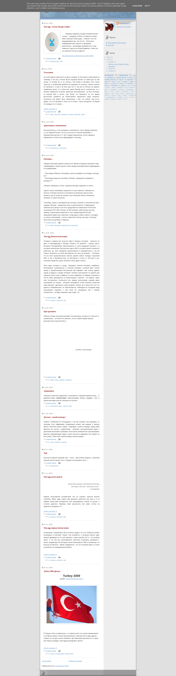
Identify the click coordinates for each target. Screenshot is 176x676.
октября (111, 71)
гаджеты (53, 300)
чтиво (70, 406)
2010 (108, 57)
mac (113, 81)
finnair (83, 114)
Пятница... (48, 159)
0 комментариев (50, 58)
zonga (106, 89)
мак (117, 93)
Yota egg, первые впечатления (56, 528)
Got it (147, 6)
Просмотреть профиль (124, 26)
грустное (113, 83)
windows (132, 87)
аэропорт (57, 114)
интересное (125, 91)
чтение (65, 406)
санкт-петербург (111, 97)
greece (113, 87)
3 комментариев (50, 557)
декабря (111, 62)
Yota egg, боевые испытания (55, 236)
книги (60, 406)
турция (67, 653)
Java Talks (111, 45)
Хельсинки (48, 72)
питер (118, 95)
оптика (113, 95)
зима (117, 91)
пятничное (62, 148)
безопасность (54, 61)
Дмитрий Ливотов (124, 23)
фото (71, 653)
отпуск (52, 653)
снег (126, 97)
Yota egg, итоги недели (53, 477)
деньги (122, 83)
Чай (45, 453)
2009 (108, 59)
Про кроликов (50, 311)
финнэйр (77, 114)
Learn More (137, 6)
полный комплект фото (74, 579)
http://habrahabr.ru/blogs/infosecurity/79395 (77, 56)
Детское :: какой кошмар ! (55, 417)
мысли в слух (130, 93)
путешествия (59, 653)
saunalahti (120, 87)
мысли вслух (54, 148)
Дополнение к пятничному (55, 125)
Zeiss (129, 85)
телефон (107, 99)
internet (107, 81)
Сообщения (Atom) (62, 666)
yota (61, 61)
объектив (107, 95)
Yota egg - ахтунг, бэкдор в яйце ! (57, 27)
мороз (122, 93)
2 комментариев (50, 297)
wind (126, 87)
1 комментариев (50, 111)
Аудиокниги (49, 391)
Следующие (46, 661)
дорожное (64, 114)
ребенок (62, 380)
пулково (70, 114)
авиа (51, 114)
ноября (110, 68)
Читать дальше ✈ (50, 109)
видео (52, 380)
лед (112, 93)
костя (57, 380)
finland (134, 85)
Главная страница (75, 661)
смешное (69, 380)
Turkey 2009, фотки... (52, 571)
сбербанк (120, 97)
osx (119, 81)
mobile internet (110, 79)
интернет (59, 300)
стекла (132, 97)
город (112, 91)
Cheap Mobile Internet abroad (117, 42)
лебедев (107, 93)
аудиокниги (54, 406)
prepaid (125, 81)
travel (131, 81)
